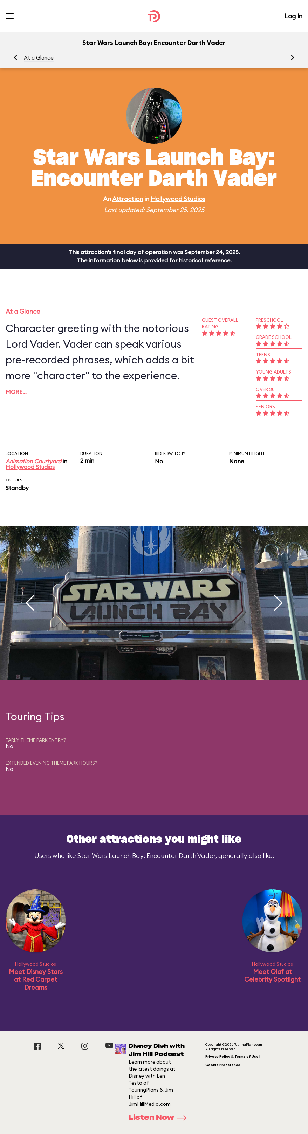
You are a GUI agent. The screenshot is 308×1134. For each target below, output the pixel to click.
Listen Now (160, 1118)
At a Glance (39, 57)
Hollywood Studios (178, 199)
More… (16, 391)
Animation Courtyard (33, 461)
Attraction (127, 199)
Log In (293, 16)
